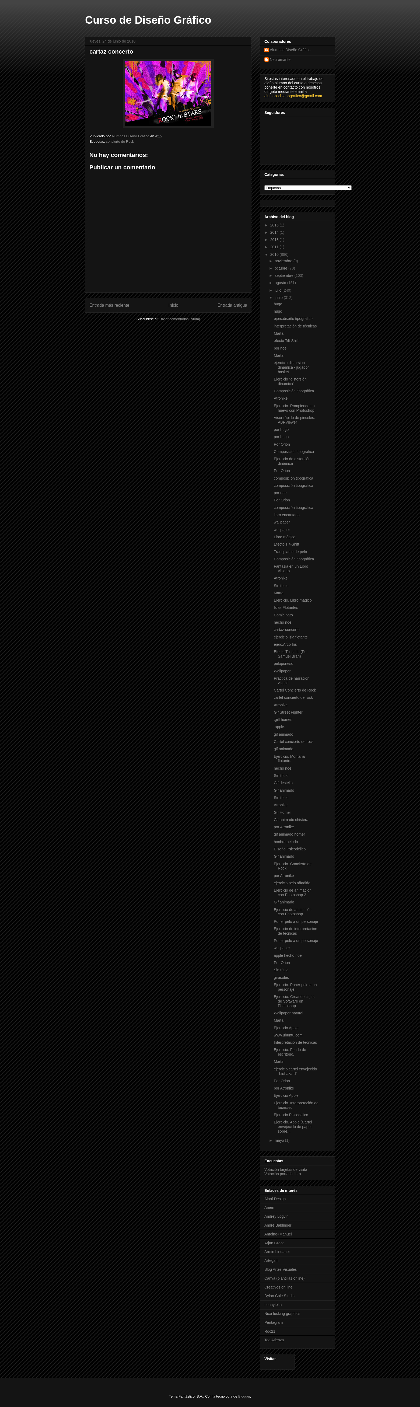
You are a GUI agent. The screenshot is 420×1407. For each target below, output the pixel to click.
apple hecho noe (288, 955)
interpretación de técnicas (295, 326)
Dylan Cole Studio (279, 1296)
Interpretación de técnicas (295, 1042)
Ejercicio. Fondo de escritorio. (290, 1052)
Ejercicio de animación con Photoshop (293, 911)
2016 (275, 225)
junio (279, 297)
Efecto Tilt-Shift (286, 544)
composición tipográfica (293, 478)
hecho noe (282, 622)
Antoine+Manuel (278, 1234)
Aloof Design (275, 1199)
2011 (275, 247)
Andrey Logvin (276, 1216)
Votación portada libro (282, 1174)
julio (278, 290)
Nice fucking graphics (282, 1313)
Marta (279, 333)
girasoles (281, 977)
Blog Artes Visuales (280, 1269)
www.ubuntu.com (288, 1035)
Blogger (244, 1396)
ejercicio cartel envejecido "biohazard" (295, 1071)
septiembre (284, 275)
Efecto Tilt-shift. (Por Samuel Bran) (291, 654)
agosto (281, 283)
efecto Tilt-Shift (286, 340)
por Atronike (284, 827)
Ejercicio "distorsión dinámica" (290, 381)
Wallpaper (282, 671)
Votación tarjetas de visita (285, 1169)
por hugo (281, 429)
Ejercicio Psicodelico (291, 1115)
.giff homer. (283, 719)
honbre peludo (286, 842)
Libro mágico (284, 537)
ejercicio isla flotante (291, 637)
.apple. (279, 727)
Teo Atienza (274, 1340)
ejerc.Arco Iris (285, 644)
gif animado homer (289, 834)
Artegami (271, 1260)
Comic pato (283, 615)
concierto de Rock (120, 141)
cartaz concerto (287, 629)
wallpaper (282, 522)
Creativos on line (278, 1287)
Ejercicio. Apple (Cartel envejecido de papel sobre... (293, 1126)
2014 (275, 232)
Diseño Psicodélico (290, 849)
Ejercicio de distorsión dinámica (292, 461)
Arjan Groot (274, 1243)
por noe (280, 348)
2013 (275, 240)
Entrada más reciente (109, 305)
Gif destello (283, 783)
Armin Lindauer (277, 1251)
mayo (280, 1140)
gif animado (283, 734)
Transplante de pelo (290, 552)
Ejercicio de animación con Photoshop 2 (293, 892)
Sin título (281, 586)
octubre (281, 268)
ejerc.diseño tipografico (293, 318)
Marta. (279, 355)
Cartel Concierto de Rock (295, 690)
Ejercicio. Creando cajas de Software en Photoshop (294, 1001)
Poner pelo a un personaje (296, 921)
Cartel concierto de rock (294, 741)
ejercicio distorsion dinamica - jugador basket (291, 367)
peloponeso (283, 663)
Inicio (173, 305)
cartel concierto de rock (293, 697)
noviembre (284, 261)
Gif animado (284, 790)
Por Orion (282, 444)
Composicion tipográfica (294, 451)
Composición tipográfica (294, 391)
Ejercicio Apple (286, 1028)
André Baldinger (277, 1225)
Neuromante (280, 59)
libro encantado (287, 515)
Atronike (281, 398)
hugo (278, 304)
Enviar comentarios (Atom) (179, 319)
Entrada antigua (232, 305)
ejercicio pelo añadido (292, 883)
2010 (275, 254)
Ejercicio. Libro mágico (293, 600)
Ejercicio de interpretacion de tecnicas (295, 931)
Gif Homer (282, 812)
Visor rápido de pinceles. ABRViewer (294, 420)
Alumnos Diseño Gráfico (290, 50)
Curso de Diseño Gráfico (148, 20)
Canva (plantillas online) (284, 1278)
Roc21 (269, 1331)
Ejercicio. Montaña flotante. (289, 758)
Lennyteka (273, 1305)
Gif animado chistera (291, 820)
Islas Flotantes (286, 607)
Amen (269, 1207)
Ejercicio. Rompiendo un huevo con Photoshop (294, 408)
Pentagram (273, 1322)
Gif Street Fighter (288, 712)
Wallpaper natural (288, 1013)
